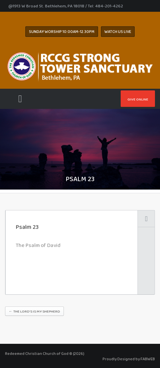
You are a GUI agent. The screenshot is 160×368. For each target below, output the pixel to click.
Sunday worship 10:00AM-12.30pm (61, 32)
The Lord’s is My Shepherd (34, 311)
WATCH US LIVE (118, 32)
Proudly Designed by (129, 359)
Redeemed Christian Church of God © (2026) (44, 354)
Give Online (137, 99)
